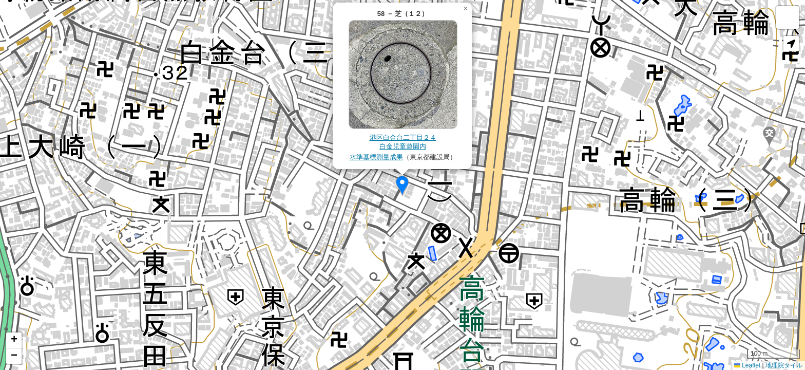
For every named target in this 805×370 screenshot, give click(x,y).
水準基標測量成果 (376, 157)
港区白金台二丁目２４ (403, 137)
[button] (402, 186)
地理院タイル (783, 365)
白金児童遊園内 (402, 146)
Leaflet (747, 365)
